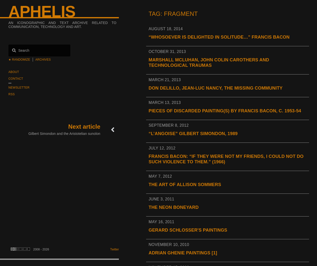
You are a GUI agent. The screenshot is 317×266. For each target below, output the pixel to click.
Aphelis (41, 12)
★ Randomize (19, 59)
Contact (15, 78)
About (13, 72)
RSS (11, 94)
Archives (43, 59)
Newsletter (18, 87)
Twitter (114, 249)
